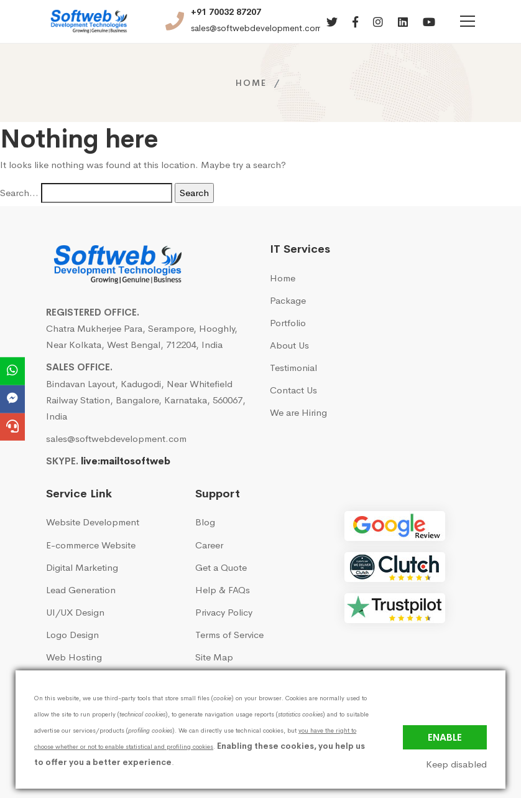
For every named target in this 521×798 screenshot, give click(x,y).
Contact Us (293, 390)
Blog (205, 522)
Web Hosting (74, 657)
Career (209, 545)
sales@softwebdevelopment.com (256, 28)
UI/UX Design (75, 612)
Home (251, 82)
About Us (289, 345)
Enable (445, 737)
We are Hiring (298, 412)
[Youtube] (429, 22)
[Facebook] (355, 22)
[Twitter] (332, 22)
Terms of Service (229, 635)
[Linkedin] (403, 22)
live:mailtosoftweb (125, 461)
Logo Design (72, 635)
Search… (19, 193)
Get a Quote (221, 567)
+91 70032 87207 (226, 12)
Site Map (214, 657)
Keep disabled (456, 764)
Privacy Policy (223, 612)
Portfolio (288, 323)
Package (288, 300)
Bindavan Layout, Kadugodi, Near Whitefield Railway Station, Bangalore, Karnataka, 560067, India (146, 400)
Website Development (92, 522)
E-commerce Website (91, 545)
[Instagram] (378, 22)
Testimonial (293, 367)
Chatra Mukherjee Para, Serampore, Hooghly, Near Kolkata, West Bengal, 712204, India (141, 336)
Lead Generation (81, 590)
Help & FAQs (222, 590)
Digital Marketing (82, 567)
